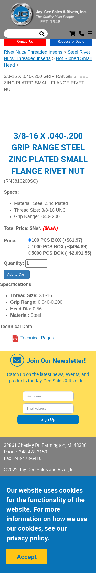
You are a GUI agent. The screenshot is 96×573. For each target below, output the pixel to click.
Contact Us (25, 41)
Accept (27, 556)
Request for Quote (71, 41)
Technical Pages (37, 337)
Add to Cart (16, 274)
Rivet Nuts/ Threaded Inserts (33, 52)
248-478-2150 (33, 452)
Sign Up (48, 419)
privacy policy (26, 538)
